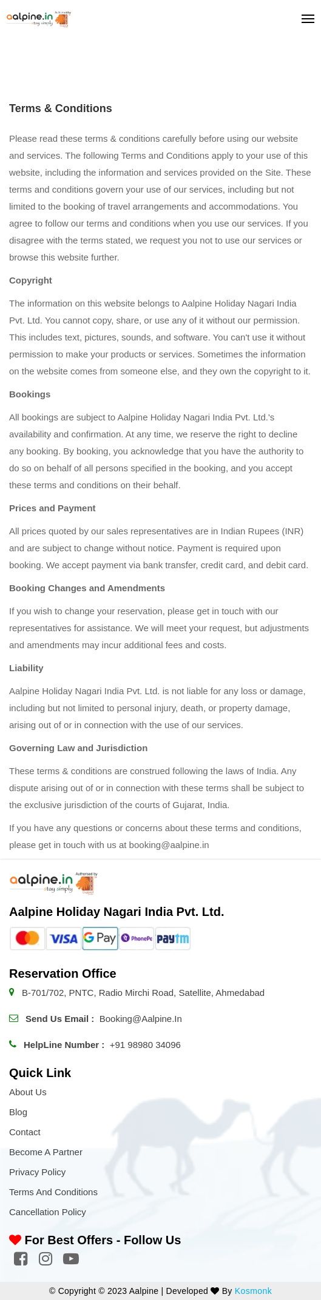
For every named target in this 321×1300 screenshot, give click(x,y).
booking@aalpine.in (141, 1018)
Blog (18, 1112)
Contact (25, 1132)
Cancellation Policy (47, 1212)
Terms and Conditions (53, 1192)
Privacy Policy (37, 1172)
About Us (28, 1092)
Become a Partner (46, 1152)
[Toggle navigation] (304, 19)
